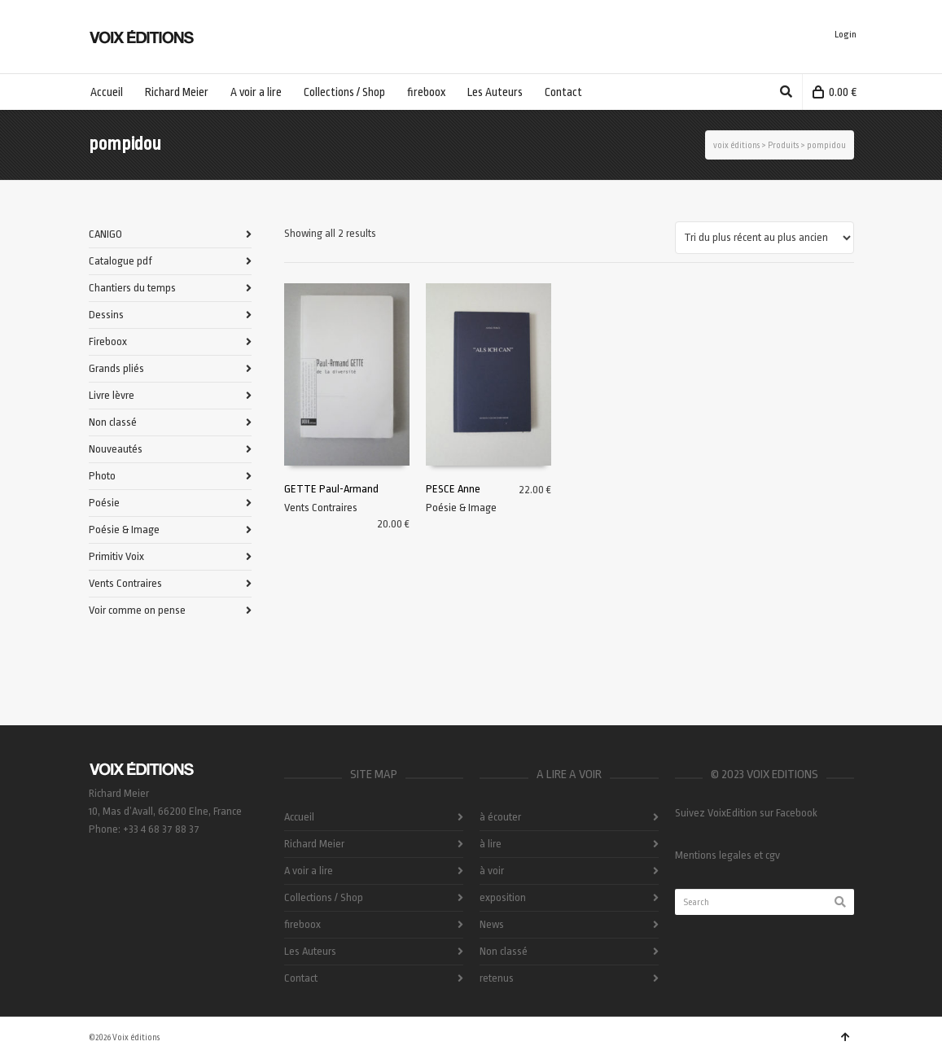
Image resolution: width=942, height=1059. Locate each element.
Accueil (299, 817)
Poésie (104, 503)
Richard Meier (314, 844)
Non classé (113, 422)
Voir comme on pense (137, 610)
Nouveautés (115, 449)
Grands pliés (116, 368)
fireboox (302, 924)
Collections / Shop (323, 897)
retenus (497, 978)
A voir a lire (308, 870)
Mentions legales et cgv (727, 855)
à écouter (500, 817)
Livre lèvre (111, 395)
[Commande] (764, 237)
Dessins (106, 315)
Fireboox (108, 341)
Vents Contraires (320, 507)
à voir (492, 870)
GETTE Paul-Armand (331, 489)
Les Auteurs (310, 951)
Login (846, 34)
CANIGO (105, 234)
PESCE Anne (453, 489)
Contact (301, 978)
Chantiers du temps (132, 288)
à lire (491, 844)
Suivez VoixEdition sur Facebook (746, 813)
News (492, 924)
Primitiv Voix (116, 556)
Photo (102, 476)
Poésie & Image (461, 507)
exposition (503, 897)
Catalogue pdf (120, 261)
